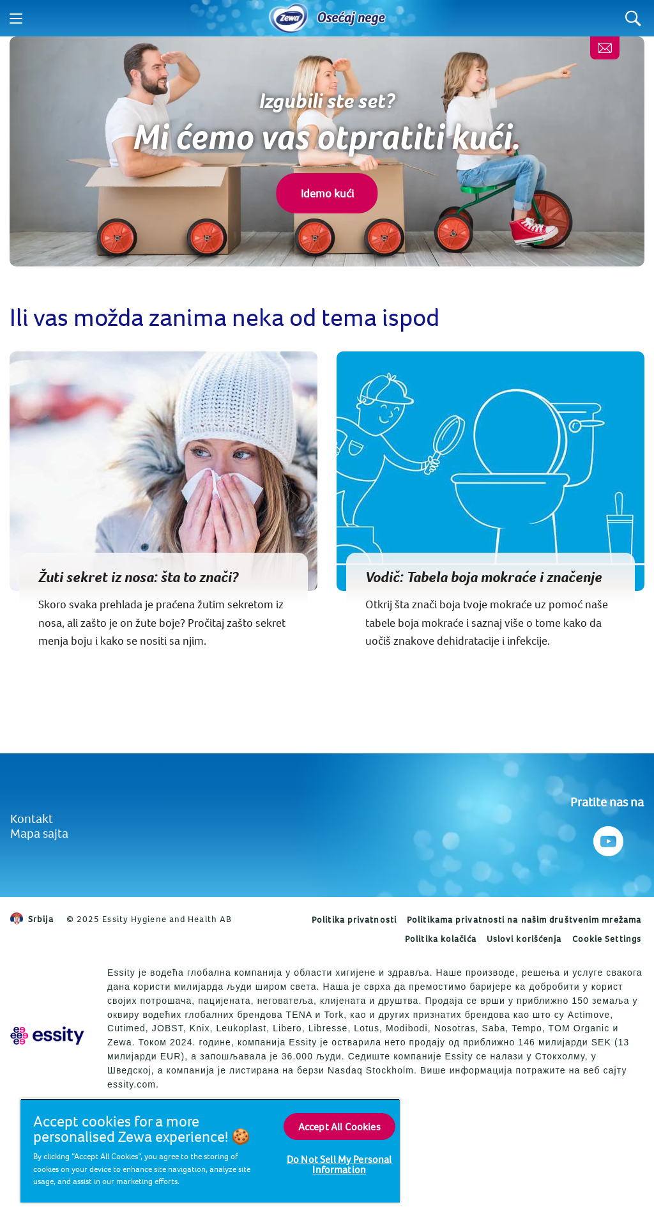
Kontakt (31, 818)
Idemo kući (327, 193)
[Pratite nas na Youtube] (607, 838)
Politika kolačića (440, 938)
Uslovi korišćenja (524, 938)
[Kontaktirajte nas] (605, 47)
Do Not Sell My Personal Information (339, 1164)
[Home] (288, 19)
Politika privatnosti (354, 919)
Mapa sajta (39, 833)
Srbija (32, 918)
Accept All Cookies (339, 1126)
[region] (210, 1150)
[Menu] (16, 18)
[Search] (633, 18)
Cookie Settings (607, 938)
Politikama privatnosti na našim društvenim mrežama (524, 919)
